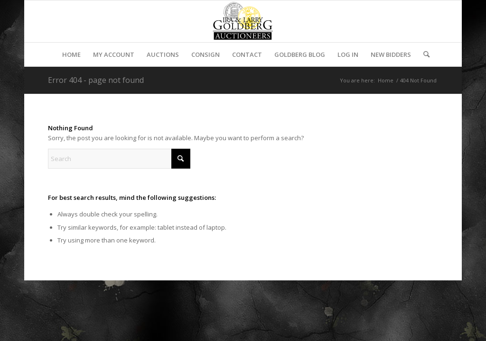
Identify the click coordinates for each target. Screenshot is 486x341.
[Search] (423, 54)
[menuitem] (71, 54)
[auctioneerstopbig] (243, 21)
